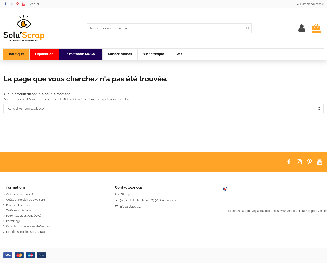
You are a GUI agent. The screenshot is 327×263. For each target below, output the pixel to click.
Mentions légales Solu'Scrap (25, 232)
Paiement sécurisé (18, 205)
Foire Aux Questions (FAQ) (23, 216)
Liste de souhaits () (310, 3)
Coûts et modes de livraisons (25, 200)
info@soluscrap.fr (131, 206)
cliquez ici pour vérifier (311, 211)
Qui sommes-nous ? (19, 194)
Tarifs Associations (18, 210)
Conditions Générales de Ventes (28, 226)
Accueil (35, 3)
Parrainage (13, 221)
